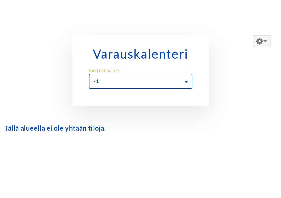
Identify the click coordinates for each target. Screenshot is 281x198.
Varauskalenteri (140, 53)
